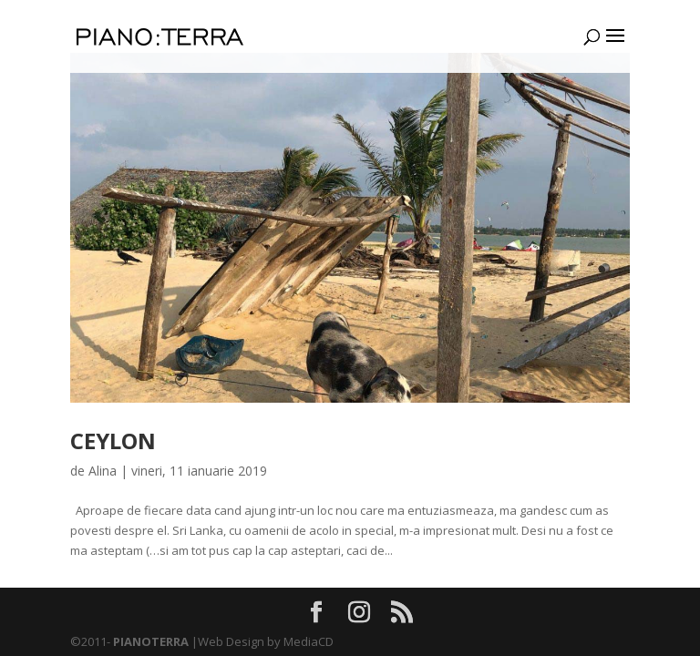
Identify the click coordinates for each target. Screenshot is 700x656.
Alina (102, 470)
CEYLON (113, 440)
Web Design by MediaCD (266, 641)
